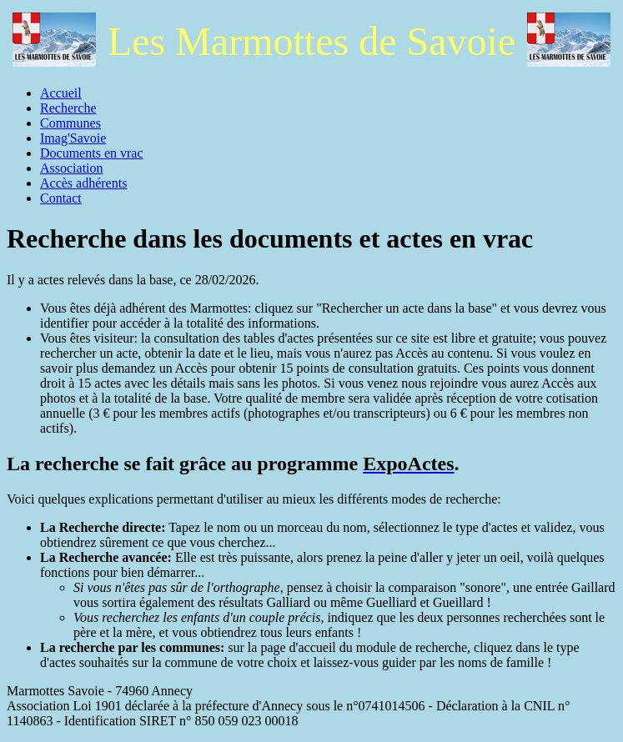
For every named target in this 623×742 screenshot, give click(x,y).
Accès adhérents (83, 183)
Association (71, 168)
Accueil (61, 93)
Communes (70, 123)
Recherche (68, 108)
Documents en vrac (91, 153)
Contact (61, 198)
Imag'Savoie (73, 138)
